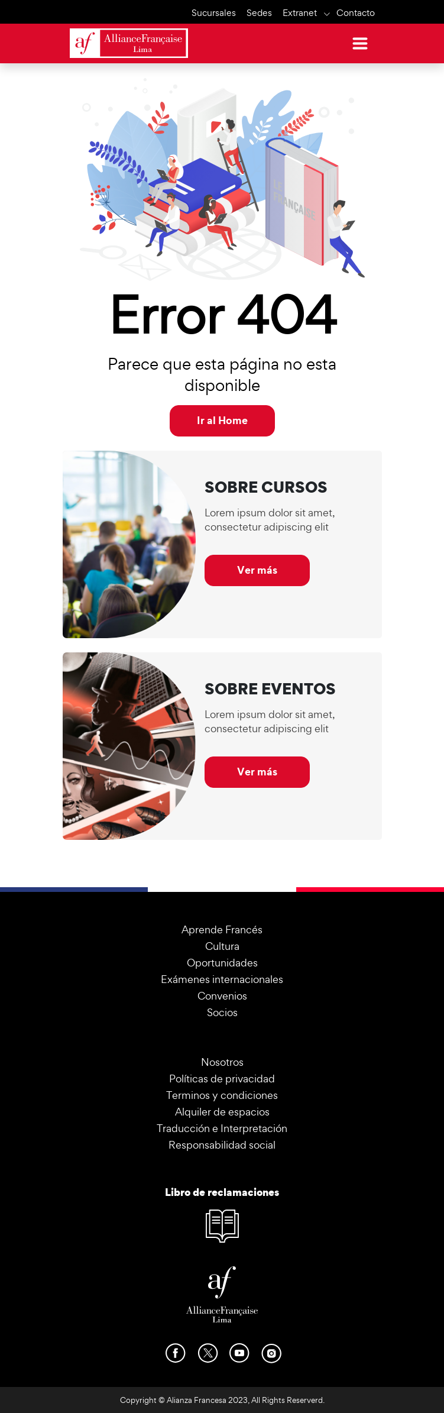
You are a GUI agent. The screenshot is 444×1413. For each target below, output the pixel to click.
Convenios (222, 996)
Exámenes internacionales (222, 979)
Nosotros (222, 1062)
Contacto (355, 12)
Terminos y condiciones (222, 1095)
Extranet (300, 12)
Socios (222, 1012)
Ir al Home (222, 420)
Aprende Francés (222, 929)
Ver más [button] (257, 569)
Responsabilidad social (222, 1145)
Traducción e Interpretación (222, 1128)
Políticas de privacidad (222, 1078)
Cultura (222, 946)
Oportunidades (222, 962)
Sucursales (214, 12)
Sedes (259, 12)
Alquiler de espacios (222, 1111)
